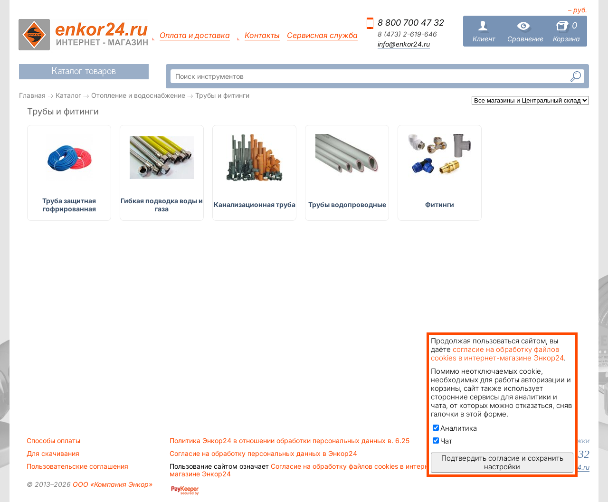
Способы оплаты (53, 441)
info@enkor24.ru (404, 44)
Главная (32, 95)
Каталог (68, 95)
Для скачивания (53, 453)
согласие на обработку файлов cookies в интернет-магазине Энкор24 (497, 353)
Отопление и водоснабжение (138, 95)
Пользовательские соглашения (77, 466)
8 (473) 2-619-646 (407, 34)
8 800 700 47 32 (411, 23)
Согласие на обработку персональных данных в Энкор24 (263, 453)
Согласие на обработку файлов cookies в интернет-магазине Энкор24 (304, 470)
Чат (442, 440)
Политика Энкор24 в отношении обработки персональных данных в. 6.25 (289, 441)
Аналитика (455, 428)
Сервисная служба (322, 35)
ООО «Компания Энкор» (111, 484)
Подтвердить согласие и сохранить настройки (502, 462)
